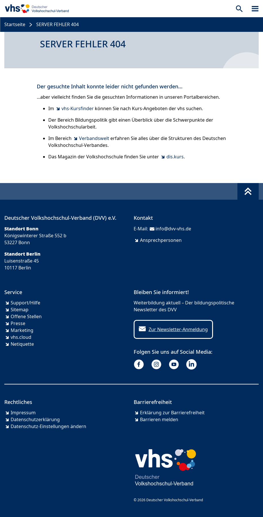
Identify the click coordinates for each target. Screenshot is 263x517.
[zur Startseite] (35, 8)
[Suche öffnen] (239, 8)
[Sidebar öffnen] (255, 8)
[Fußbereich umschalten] (248, 191)
